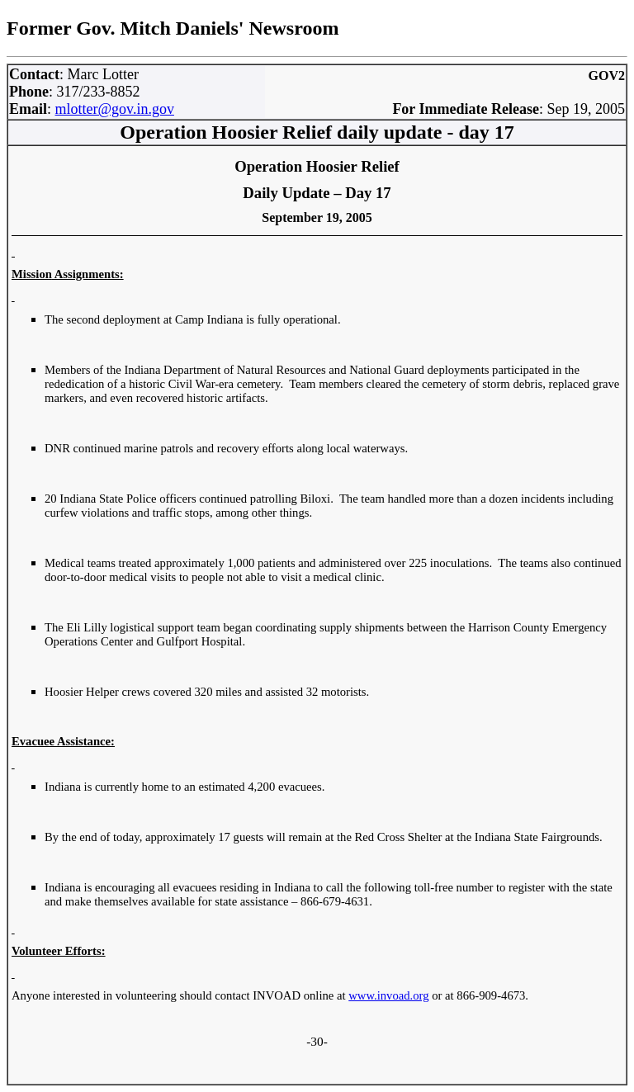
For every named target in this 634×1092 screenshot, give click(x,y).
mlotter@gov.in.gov (114, 109)
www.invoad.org (388, 995)
